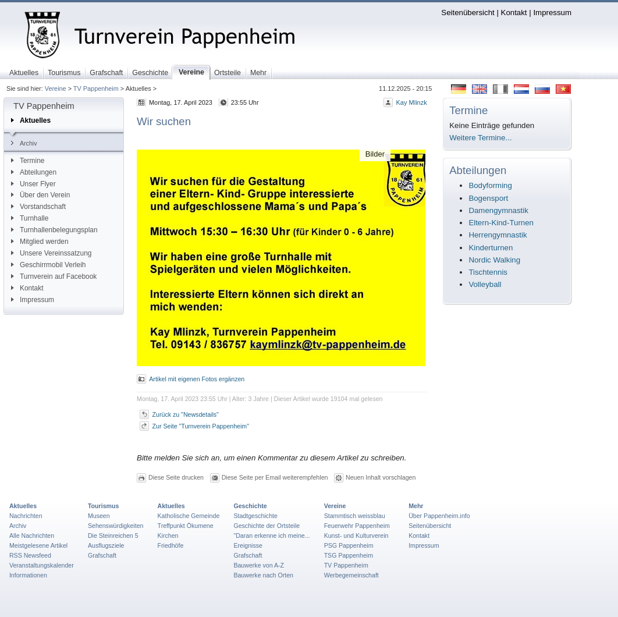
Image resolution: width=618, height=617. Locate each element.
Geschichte (250, 505)
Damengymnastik (498, 210)
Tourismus (103, 505)
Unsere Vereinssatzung (51, 253)
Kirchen (168, 535)
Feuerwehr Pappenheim (357, 525)
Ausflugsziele (106, 545)
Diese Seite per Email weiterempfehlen (275, 477)
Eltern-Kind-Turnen (501, 222)
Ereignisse (247, 545)
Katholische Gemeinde (189, 515)
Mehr (416, 505)
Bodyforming (490, 185)
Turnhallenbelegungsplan (54, 230)
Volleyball (484, 284)
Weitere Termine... (480, 137)
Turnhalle (29, 218)
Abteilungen (33, 172)
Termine (27, 161)
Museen (99, 515)
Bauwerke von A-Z (258, 565)
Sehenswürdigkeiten (116, 525)
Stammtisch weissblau (354, 515)
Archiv (24, 143)
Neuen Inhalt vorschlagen (380, 477)
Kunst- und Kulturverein (356, 535)
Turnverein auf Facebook (54, 276)
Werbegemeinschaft (351, 575)
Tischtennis (487, 272)
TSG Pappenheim (348, 555)
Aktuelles (31, 120)
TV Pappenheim (96, 88)
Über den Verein (40, 195)
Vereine (55, 88)
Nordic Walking (494, 260)
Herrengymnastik (497, 235)
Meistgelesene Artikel (38, 545)
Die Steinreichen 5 (113, 535)
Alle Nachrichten (31, 535)
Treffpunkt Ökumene (186, 525)
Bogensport (488, 198)
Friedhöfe (171, 545)
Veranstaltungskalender (41, 565)
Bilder (375, 154)
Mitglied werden (40, 241)
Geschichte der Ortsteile (266, 525)
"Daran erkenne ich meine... (271, 535)
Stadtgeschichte (255, 515)
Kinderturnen (490, 247)
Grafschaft (102, 555)
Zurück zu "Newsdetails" (185, 414)
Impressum (552, 12)
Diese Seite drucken (176, 477)
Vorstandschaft (38, 207)
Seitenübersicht (467, 12)
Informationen (28, 575)
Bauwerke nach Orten (263, 575)
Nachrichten (25, 515)
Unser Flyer (33, 184)
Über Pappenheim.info (439, 515)
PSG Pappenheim (349, 545)
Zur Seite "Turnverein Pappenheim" (200, 426)
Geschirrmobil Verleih (48, 265)
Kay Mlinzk (411, 102)
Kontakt (514, 12)
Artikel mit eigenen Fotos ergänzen (196, 378)
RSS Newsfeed (30, 555)
